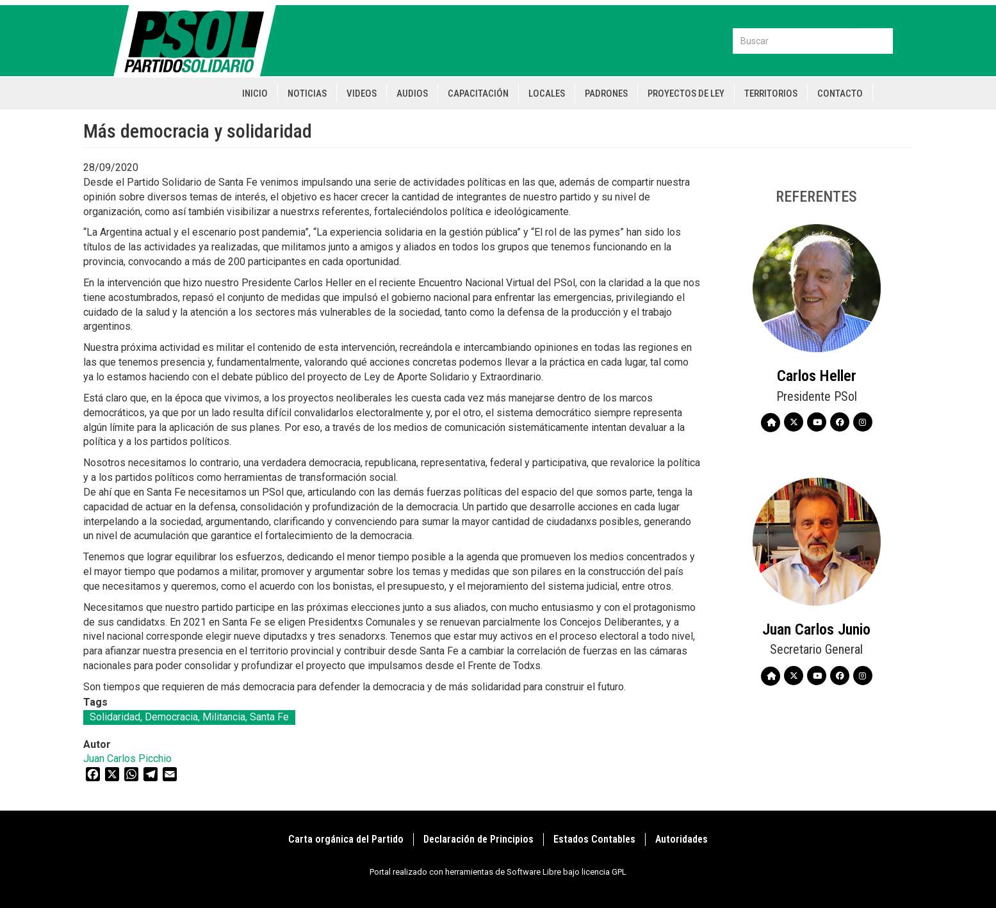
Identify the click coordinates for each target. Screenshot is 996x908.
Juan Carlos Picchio (127, 758)
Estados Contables (594, 839)
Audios (412, 93)
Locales (546, 93)
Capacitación (478, 93)
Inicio (255, 93)
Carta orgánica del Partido (346, 839)
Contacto (840, 93)
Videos (362, 93)
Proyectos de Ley (686, 93)
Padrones (606, 93)
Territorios (770, 93)
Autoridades (681, 839)
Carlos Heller (816, 376)
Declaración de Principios (478, 839)
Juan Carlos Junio (816, 629)
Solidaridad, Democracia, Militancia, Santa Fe (189, 717)
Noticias (307, 93)
